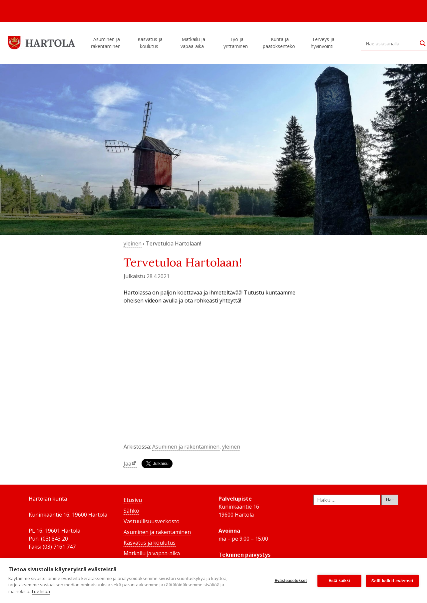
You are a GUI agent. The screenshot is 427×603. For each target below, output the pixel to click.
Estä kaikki (339, 580)
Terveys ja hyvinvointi (323, 42)
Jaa (127, 463)
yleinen (133, 243)
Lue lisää (41, 591)
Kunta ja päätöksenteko (280, 42)
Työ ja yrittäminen (236, 42)
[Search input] (391, 43)
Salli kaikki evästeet (392, 580)
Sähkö (131, 510)
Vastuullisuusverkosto (152, 521)
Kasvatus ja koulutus (150, 42)
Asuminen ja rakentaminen (107, 42)
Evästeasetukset (290, 580)
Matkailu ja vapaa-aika (193, 42)
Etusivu (133, 500)
